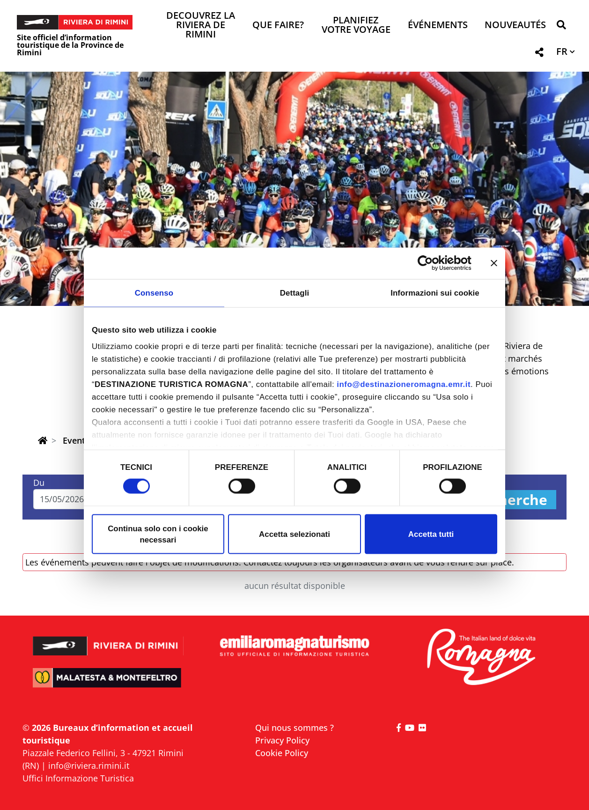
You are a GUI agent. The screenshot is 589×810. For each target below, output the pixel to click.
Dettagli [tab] (294, 292)
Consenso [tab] (154, 292)
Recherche (510, 499)
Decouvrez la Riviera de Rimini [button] (200, 25)
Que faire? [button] (278, 25)
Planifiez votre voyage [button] (356, 25)
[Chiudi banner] (494, 263)
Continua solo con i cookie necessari (158, 534)
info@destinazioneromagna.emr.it (404, 384)
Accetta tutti (431, 533)
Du (38, 482)
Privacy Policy (282, 740)
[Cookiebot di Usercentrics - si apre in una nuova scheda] (430, 263)
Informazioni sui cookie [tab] (434, 292)
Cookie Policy (281, 752)
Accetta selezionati (294, 533)
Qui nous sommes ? (294, 727)
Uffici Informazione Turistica (78, 778)
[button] (561, 26)
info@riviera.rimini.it (88, 765)
